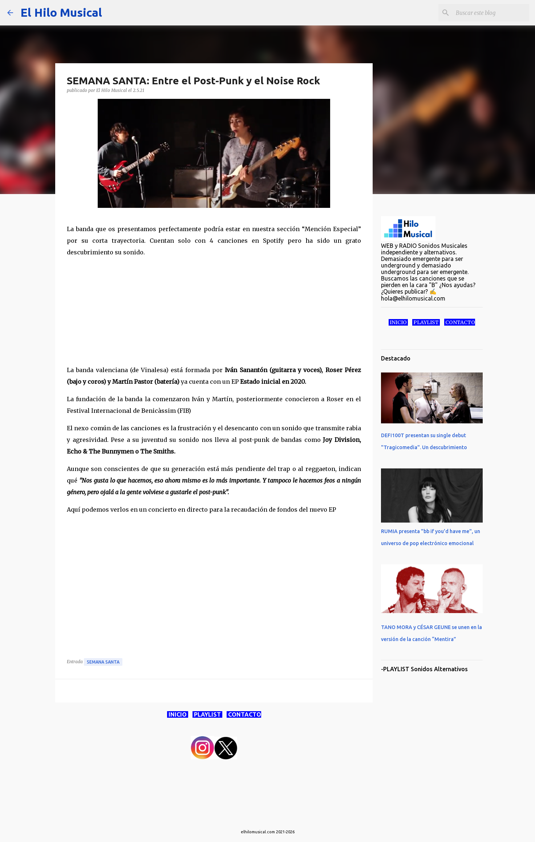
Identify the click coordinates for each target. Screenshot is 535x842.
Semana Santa (103, 662)
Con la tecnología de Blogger (267, 817)
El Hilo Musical (61, 12)
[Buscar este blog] (491, 12)
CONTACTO (244, 714)
